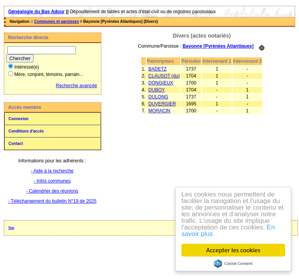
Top (11, 228)
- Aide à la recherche (52, 171)
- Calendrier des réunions (52, 191)
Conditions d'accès (26, 131)
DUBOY (157, 90)
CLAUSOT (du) (164, 76)
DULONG (158, 97)
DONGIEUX (161, 83)
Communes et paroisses (56, 21)
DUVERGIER (162, 104)
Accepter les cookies (233, 250)
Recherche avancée (76, 85)
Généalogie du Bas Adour (36, 11)
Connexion (19, 119)
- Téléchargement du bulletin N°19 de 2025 (52, 201)
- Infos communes (52, 181)
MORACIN (160, 111)
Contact (16, 143)
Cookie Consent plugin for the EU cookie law (233, 263)
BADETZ (158, 69)
